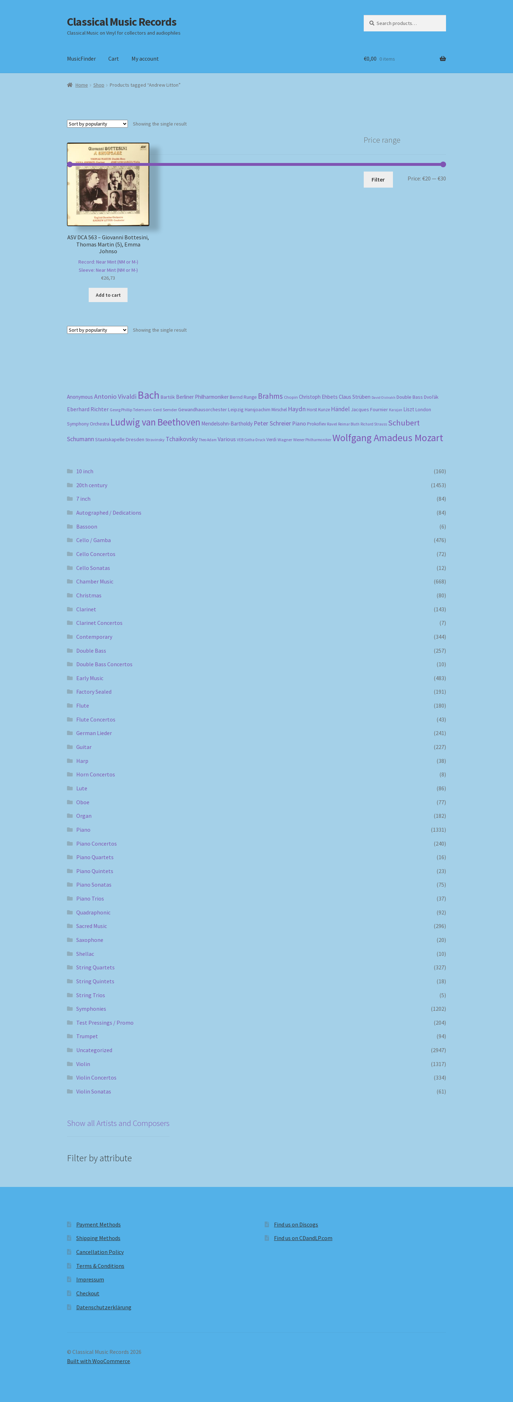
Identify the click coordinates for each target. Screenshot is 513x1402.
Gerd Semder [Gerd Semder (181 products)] (165, 409)
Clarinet (86, 609)
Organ (84, 815)
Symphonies (91, 1008)
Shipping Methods (98, 1238)
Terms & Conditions (100, 1265)
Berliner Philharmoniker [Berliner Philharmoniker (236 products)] (202, 396)
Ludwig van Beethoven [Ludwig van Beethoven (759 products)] (155, 422)
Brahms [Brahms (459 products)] (270, 396)
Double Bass (91, 650)
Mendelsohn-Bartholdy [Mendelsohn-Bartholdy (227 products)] (227, 423)
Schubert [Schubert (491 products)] (404, 423)
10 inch (84, 471)
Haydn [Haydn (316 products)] (297, 409)
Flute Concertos (95, 719)
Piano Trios (90, 898)
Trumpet (87, 1036)
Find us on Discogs (296, 1224)
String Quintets (95, 981)
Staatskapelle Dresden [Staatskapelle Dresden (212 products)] (119, 439)
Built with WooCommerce (98, 1361)
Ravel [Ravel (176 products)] (332, 424)
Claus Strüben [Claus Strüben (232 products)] (354, 396)
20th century (91, 485)
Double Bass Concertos (104, 664)
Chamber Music (94, 581)
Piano (83, 829)
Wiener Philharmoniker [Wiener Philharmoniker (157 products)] (312, 439)
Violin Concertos (96, 1077)
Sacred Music (91, 925)
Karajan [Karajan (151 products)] (395, 409)
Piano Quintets (94, 871)
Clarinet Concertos (99, 622)
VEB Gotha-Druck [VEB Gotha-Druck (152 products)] (251, 439)
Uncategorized (94, 1050)
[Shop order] (97, 124)
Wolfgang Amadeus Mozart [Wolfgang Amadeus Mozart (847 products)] (387, 437)
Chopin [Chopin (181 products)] (291, 397)
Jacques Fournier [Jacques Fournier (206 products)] (369, 409)
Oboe (82, 802)
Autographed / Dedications (108, 512)
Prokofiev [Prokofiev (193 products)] (316, 424)
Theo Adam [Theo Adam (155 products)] (208, 439)
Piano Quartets (95, 857)
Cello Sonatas (93, 567)
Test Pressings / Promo (105, 1022)
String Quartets (95, 967)
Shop (98, 85)
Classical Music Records (121, 22)
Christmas (89, 595)
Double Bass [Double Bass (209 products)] (410, 397)
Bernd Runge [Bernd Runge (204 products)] (243, 397)
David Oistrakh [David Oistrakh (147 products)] (383, 397)
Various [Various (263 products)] (227, 439)
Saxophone (89, 939)
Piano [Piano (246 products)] (299, 423)
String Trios (90, 995)
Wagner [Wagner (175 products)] (285, 439)
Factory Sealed (94, 691)
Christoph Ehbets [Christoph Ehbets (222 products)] (318, 396)
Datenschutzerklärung (103, 1307)
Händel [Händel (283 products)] (340, 409)
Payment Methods (98, 1224)
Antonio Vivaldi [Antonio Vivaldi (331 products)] (115, 396)
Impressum (90, 1279)
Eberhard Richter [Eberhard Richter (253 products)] (88, 409)
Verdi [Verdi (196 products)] (271, 440)
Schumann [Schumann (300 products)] (80, 439)
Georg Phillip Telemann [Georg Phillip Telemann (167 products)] (131, 409)
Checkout (87, 1293)
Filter (378, 179)
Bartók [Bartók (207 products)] (168, 397)
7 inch (83, 498)
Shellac (85, 953)
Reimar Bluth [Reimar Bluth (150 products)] (348, 424)
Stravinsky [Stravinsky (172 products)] (155, 439)
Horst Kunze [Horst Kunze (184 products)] (318, 410)
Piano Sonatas (94, 884)
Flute (82, 705)
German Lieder (94, 732)
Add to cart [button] (108, 295)
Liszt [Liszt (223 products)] (408, 409)
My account (145, 58)
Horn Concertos (95, 774)
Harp (82, 760)
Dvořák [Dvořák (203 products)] (431, 397)
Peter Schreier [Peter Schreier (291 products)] (272, 423)
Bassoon (86, 526)
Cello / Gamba (93, 540)
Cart (113, 58)
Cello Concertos (95, 553)
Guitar (84, 746)
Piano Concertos (96, 843)
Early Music (89, 678)
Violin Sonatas (93, 1091)
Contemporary (94, 636)
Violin (83, 1063)
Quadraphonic (93, 912)
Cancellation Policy (100, 1251)
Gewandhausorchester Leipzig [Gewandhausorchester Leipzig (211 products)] (211, 409)
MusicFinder (81, 58)
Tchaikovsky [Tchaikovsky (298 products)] (182, 439)
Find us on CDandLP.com (303, 1238)
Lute (81, 788)
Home (82, 85)
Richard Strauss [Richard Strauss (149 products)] (374, 424)
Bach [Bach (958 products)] (149, 395)
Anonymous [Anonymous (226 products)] (80, 396)
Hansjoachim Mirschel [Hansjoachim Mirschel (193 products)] (266, 410)
